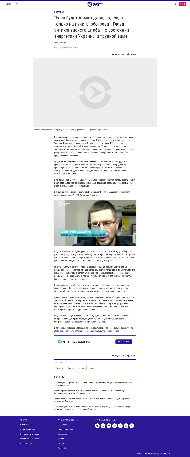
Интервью (59, 12)
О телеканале (26, 425)
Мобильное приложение (30, 438)
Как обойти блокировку (30, 434)
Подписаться (123, 342)
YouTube (61, 443)
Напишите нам (26, 443)
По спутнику (63, 434)
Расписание (62, 448)
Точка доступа (63, 425)
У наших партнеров (65, 429)
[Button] (118, 54)
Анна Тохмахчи (60, 43)
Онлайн (61, 438)
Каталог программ (27, 429)
